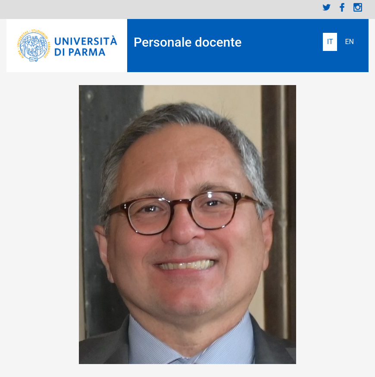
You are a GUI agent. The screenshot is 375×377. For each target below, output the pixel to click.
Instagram (357, 7)
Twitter (326, 7)
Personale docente (188, 42)
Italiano (330, 41)
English (349, 41)
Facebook (342, 7)
